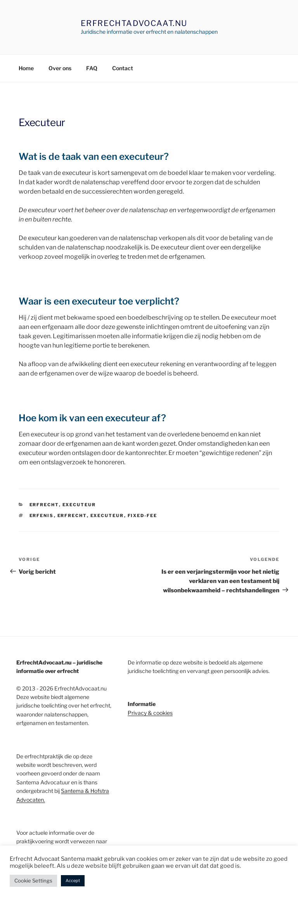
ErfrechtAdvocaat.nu (134, 23)
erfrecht (44, 504)
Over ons (60, 68)
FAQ (91, 68)
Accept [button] (73, 880)
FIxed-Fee (143, 515)
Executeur (79, 504)
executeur (107, 515)
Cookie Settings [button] (33, 880)
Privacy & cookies (150, 712)
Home (26, 68)
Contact (122, 68)
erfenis (41, 515)
